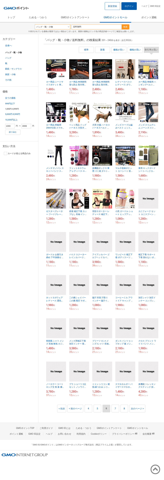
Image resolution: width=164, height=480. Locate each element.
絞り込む (13, 132)
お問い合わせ (64, 434)
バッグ (8, 58)
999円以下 (10, 103)
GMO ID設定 (155, 6)
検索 (125, 27)
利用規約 (81, 434)
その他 (8, 80)
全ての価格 (10, 98)
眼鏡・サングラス (13, 69)
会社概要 (148, 434)
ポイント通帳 (149, 17)
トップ (11, 17)
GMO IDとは (64, 428)
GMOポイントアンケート (75, 17)
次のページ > (137, 408)
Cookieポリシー (99, 434)
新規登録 (112, 6)
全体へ (8, 45)
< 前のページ (75, 408)
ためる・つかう (38, 17)
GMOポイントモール (115, 17)
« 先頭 (62, 408)
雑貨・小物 (10, 74)
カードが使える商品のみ (17, 153)
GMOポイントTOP (25, 428)
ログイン (129, 6)
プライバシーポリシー (124, 434)
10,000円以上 (11, 120)
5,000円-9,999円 (12, 114)
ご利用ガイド (46, 428)
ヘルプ (144, 6)
